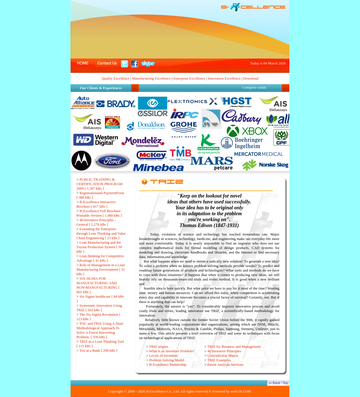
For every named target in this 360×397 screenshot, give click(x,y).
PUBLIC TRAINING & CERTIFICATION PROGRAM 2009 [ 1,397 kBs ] (99, 183)
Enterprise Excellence (189, 78)
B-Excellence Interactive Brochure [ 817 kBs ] (96, 204)
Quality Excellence (115, 78)
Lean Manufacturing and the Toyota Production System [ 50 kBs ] (99, 247)
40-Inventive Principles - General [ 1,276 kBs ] (96, 222)
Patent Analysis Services (225, 364)
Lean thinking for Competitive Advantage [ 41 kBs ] (100, 258)
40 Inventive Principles (224, 351)
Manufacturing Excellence (151, 78)
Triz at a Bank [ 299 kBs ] (98, 350)
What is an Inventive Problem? (171, 351)
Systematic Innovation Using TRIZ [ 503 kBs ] (99, 307)
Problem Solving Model (166, 360)
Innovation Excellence (224, 78)
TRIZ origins (158, 346)
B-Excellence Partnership (167, 364)
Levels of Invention (163, 355)
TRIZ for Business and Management (234, 346)
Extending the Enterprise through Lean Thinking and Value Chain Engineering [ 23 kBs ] (101, 233)
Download (250, 78)
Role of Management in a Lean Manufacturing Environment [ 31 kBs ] (100, 269)
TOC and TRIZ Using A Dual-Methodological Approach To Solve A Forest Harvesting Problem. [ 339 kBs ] (100, 330)
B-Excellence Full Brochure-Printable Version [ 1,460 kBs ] (99, 213)
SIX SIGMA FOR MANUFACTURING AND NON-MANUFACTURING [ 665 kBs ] (98, 285)
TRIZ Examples (219, 360)
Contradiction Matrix (222, 355)
